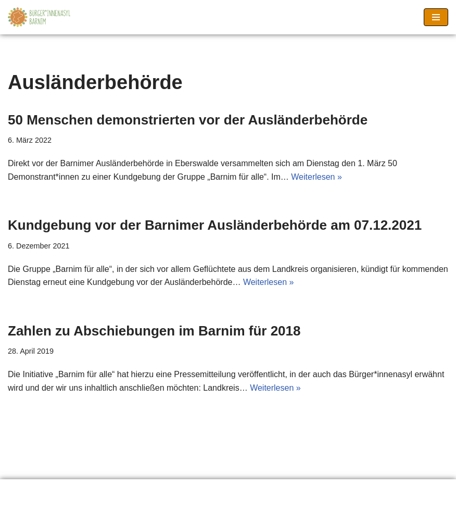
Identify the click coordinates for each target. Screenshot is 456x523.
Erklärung (34, 490)
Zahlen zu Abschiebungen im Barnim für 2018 (154, 331)
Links (88, 490)
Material (140, 490)
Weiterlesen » (316, 176)
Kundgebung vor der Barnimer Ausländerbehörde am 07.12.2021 (215, 225)
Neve (174, 511)
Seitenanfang (274, 490)
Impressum (202, 490)
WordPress (270, 511)
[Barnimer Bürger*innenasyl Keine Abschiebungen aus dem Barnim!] (39, 17)
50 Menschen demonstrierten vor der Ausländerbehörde (188, 120)
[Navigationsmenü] (436, 17)
